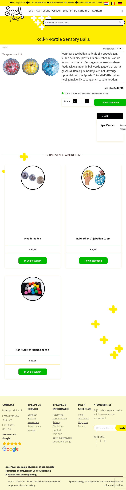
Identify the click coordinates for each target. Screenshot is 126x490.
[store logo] (14, 15)
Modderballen (32, 238)
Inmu (80, 414)
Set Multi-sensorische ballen (32, 349)
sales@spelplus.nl (12, 410)
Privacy (56, 422)
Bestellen (32, 414)
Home (4, 47)
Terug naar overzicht (12, 54)
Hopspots (83, 422)
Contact (57, 430)
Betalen (32, 418)
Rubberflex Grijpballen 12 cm (93, 238)
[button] (117, 101)
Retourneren (34, 426)
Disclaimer (58, 426)
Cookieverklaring (62, 441)
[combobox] (84, 22)
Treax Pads (83, 418)
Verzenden (33, 422)
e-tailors (119, 484)
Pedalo (82, 426)
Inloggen (32, 430)
